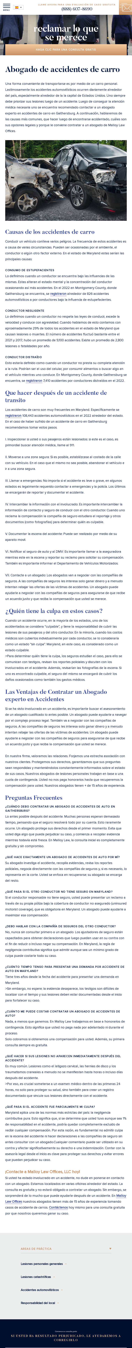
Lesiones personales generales (42, 1264)
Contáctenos (58, 1208)
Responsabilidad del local (38, 1303)
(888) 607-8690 (76, 9)
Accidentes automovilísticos (40, 1290)
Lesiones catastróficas (36, 1277)
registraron (58, 294)
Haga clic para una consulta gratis (66, 49)
